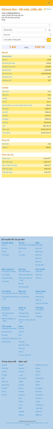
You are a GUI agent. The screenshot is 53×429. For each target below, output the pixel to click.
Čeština (21, 385)
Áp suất (21, 328)
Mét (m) (4, 60)
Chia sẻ (47, 9)
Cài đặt (8, 423)
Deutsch (21, 391)
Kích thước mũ (24, 316)
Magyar (21, 415)
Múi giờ (38, 313)
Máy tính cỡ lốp (24, 345)
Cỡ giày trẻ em (24, 313)
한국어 (38, 375)
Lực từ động (6, 275)
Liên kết (5, 115)
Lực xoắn (22, 255)
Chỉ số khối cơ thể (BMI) (27, 245)
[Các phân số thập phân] (24, 40)
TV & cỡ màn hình (25, 355)
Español (21, 368)
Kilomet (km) (7, 56)
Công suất (39, 293)
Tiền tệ (21, 352)
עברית (21, 405)
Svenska (39, 398)
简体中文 (39, 411)
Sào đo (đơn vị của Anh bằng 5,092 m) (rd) (17, 105)
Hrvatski (21, 411)
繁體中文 (39, 415)
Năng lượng (40, 297)
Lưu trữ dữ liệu (24, 297)
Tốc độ (4, 251)
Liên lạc (13, 423)
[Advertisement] (37, 17)
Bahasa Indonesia (42, 365)
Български (22, 378)
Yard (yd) (5, 109)
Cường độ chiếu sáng (9, 328)
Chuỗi (4, 102)
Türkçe (38, 401)
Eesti (20, 398)
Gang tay (5, 119)
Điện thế (38, 255)
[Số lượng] (26, 25)
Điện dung (39, 251)
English (21, 365)
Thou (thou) (6, 133)
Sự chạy (4, 248)
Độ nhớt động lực (25, 271)
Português (39, 388)
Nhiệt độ (38, 300)
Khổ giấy (22, 342)
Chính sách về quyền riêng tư (36, 423)
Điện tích (39, 258)
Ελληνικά (22, 395)
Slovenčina (39, 395)
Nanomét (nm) (7, 77)
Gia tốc (4, 245)
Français (22, 371)
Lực (20, 251)
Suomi (21, 401)
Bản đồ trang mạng (21, 423)
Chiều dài (39, 271)
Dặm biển (5, 144)
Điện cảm (39, 248)
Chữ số (21, 332)
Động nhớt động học (26, 275)
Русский (38, 391)
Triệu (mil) (5, 129)
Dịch (20, 335)
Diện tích (39, 275)
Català (21, 381)
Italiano (38, 368)
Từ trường (5, 281)
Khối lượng (22, 248)
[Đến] (26, 35)
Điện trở (38, 261)
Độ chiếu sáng (7, 332)
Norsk (38, 381)
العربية (21, 375)
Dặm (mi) (5, 95)
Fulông (4, 98)
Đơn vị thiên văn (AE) (9, 165)
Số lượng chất (23, 287)
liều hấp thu (6, 310)
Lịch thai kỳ (39, 310)
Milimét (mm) (6, 70)
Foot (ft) (5, 112)
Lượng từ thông (7, 278)
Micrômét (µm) (7, 73)
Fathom (4, 147)
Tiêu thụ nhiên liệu (42, 303)
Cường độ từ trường (9, 271)
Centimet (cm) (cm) (8, 67)
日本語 (38, 371)
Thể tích (38, 278)
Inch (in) (5, 122)
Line (3, 126)
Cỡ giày (21, 310)
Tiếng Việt (39, 408)
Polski (38, 385)
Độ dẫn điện (40, 265)
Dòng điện (39, 245)
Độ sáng (4, 335)
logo (26, 3)
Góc (20, 338)
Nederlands (40, 378)
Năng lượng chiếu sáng (10, 338)
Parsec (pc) (6, 158)
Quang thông (6, 342)
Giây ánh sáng (7, 172)
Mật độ (21, 283)
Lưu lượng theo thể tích (10, 293)
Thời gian (39, 316)
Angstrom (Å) (6, 80)
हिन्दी (20, 408)
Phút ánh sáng (7, 169)
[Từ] (24, 30)
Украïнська (39, 405)
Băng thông (23, 293)
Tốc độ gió (5, 255)
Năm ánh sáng (7, 162)
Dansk (21, 388)
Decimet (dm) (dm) (8, 63)
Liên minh (5, 91)
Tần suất (22, 348)
